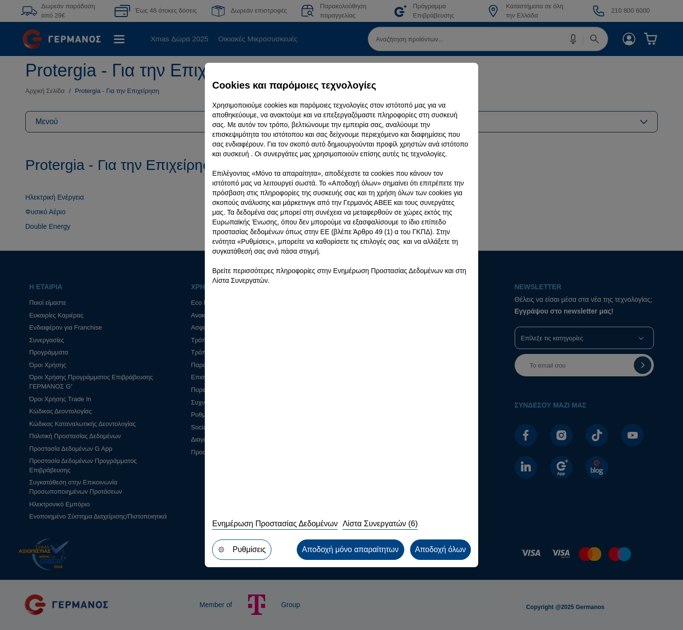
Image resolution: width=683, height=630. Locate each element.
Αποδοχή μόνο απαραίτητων (349, 549)
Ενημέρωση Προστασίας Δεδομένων (275, 524)
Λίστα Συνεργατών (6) (380, 524)
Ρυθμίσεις (241, 549)
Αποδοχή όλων (440, 549)
